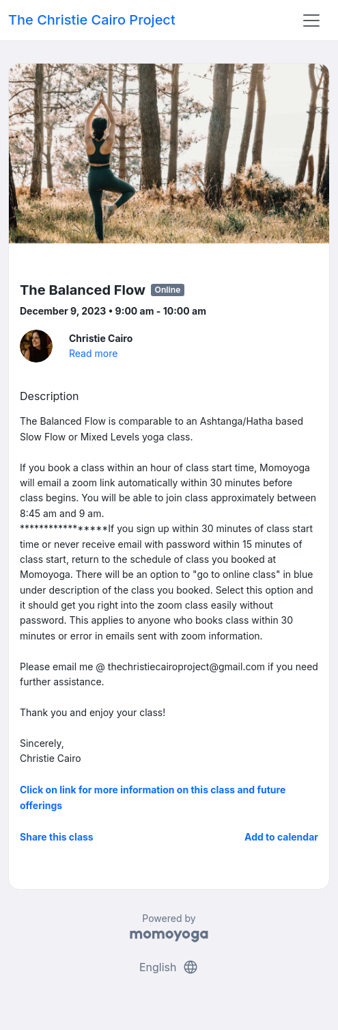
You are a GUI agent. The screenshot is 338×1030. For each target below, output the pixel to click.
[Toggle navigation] (311, 21)
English (169, 967)
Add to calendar (281, 837)
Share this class (57, 837)
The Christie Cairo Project (91, 20)
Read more (93, 353)
